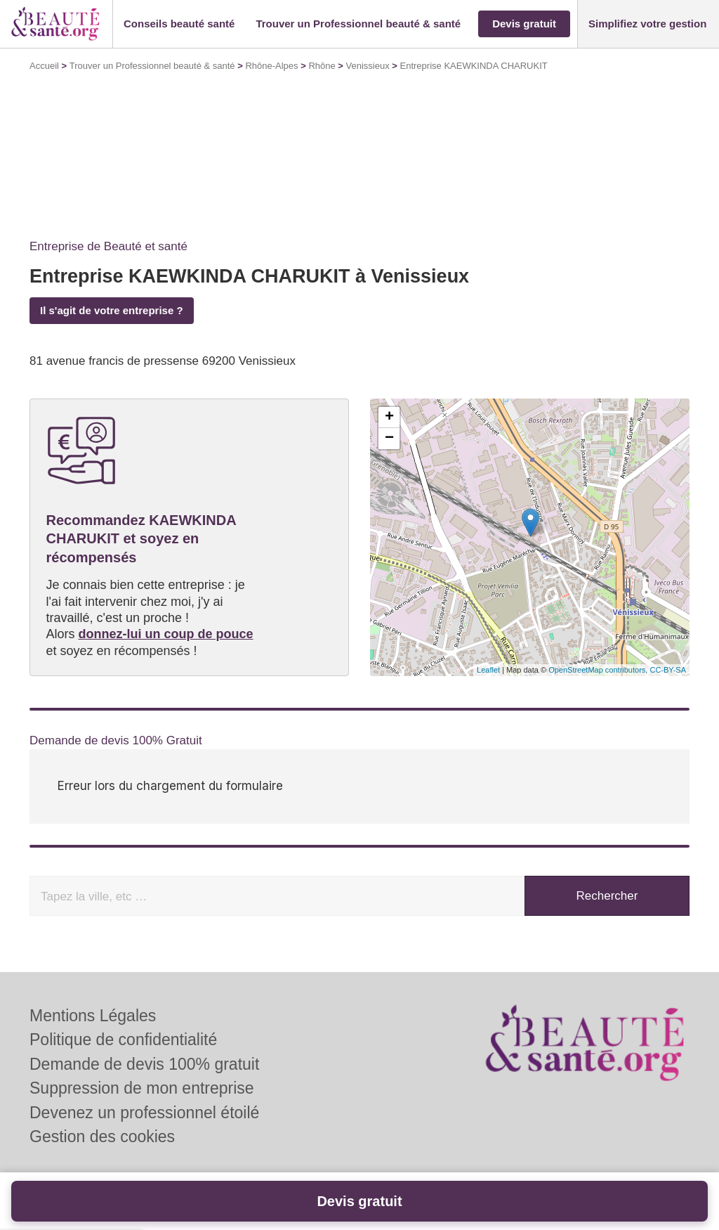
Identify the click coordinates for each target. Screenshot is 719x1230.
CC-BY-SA (667, 670)
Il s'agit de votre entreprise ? (111, 310)
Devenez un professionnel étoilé (144, 1112)
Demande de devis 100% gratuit (144, 1064)
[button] (179, 24)
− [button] (389, 438)
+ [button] (389, 417)
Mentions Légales (92, 1015)
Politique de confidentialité (123, 1039)
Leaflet (488, 670)
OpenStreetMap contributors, (598, 670)
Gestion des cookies (102, 1136)
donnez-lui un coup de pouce (166, 634)
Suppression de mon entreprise (141, 1088)
